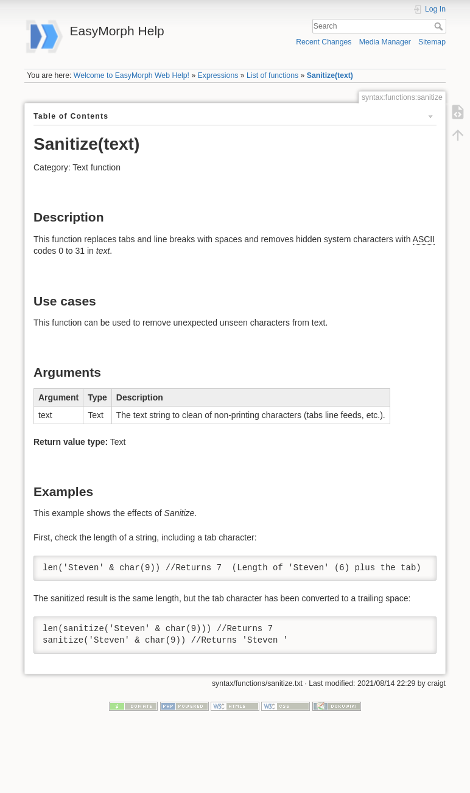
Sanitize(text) (330, 75)
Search (440, 26)
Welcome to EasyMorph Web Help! (131, 75)
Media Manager (385, 42)
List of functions (272, 75)
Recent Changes (323, 42)
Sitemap (432, 42)
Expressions (218, 75)
